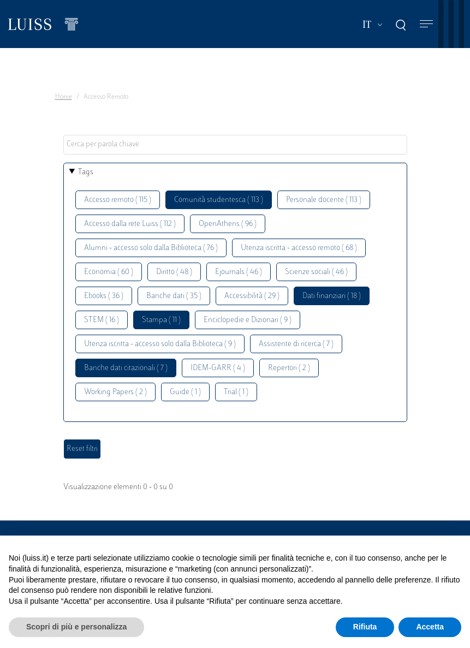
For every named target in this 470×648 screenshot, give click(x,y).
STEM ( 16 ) (101, 320)
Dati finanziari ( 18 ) (331, 296)
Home (63, 97)
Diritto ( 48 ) (174, 272)
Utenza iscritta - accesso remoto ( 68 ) (299, 248)
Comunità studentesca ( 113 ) (218, 200)
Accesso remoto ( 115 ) (117, 200)
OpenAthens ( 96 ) (228, 224)
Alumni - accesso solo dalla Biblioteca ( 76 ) (151, 248)
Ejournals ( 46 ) (238, 272)
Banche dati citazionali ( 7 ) (126, 368)
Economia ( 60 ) (108, 272)
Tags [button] (85, 172)
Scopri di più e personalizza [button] (76, 626)
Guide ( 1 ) (185, 392)
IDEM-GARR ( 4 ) (218, 368)
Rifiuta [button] (365, 626)
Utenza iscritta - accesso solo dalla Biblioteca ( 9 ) (160, 344)
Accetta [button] (430, 626)
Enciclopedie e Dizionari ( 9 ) (247, 320)
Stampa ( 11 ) (161, 320)
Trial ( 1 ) (236, 392)
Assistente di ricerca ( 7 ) (296, 344)
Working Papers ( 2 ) (115, 392)
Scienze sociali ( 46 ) (316, 272)
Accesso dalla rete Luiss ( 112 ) (130, 224)
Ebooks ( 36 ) (103, 296)
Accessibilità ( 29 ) (251, 296)
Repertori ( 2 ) (289, 368)
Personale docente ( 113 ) (323, 200)
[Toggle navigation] (426, 24)
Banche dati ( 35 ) (173, 296)
